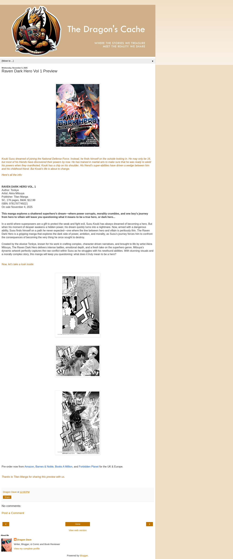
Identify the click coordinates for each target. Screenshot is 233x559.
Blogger (84, 555)
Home (77, 524)
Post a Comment (13, 513)
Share (7, 497)
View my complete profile (27, 548)
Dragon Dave (24, 539)
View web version (78, 530)
